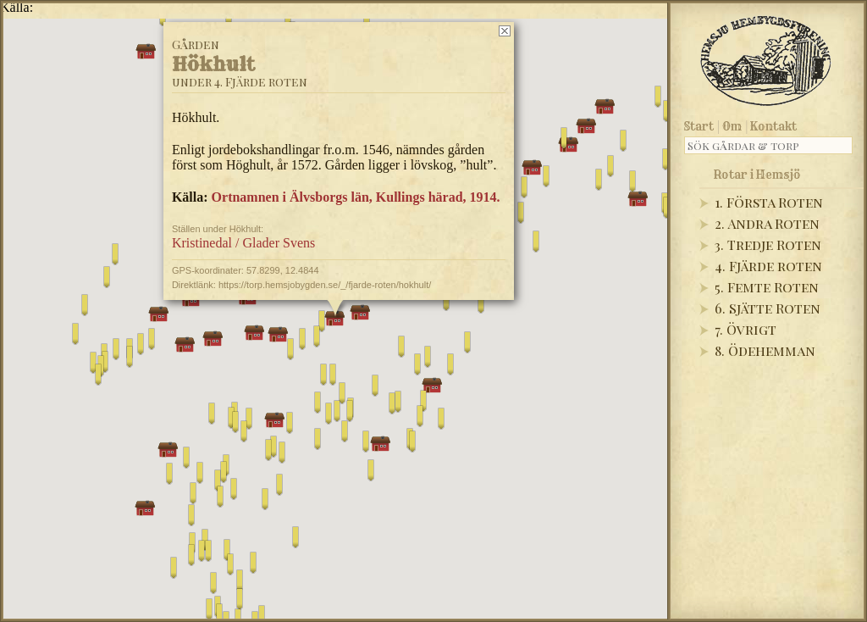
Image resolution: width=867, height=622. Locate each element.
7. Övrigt (745, 329)
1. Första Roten (769, 202)
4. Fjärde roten (768, 266)
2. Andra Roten (767, 223)
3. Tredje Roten (768, 244)
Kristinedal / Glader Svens (243, 243)
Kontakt (773, 126)
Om (732, 126)
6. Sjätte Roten (767, 308)
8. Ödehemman (765, 350)
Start (699, 126)
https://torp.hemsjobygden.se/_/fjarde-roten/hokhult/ (324, 285)
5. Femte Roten (767, 287)
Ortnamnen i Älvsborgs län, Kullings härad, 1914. (356, 197)
